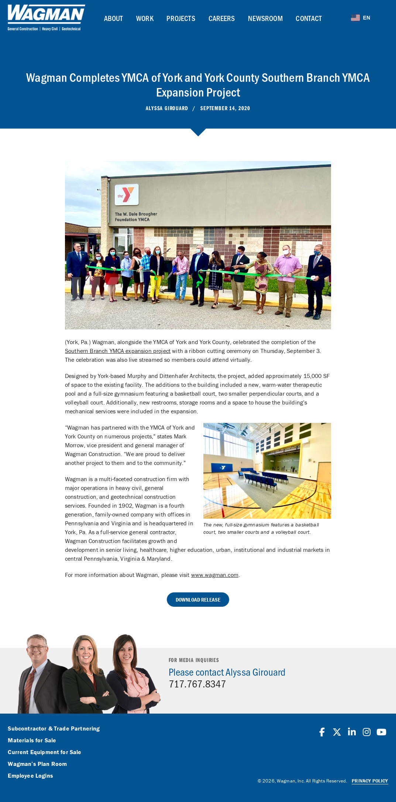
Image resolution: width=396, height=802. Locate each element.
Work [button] (145, 18)
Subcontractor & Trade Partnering (54, 728)
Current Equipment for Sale (44, 752)
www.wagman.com (214, 574)
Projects (180, 18)
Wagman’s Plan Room (37, 764)
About (113, 18)
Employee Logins (30, 776)
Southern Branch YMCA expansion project (118, 350)
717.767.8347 (197, 683)
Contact (309, 18)
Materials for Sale (32, 740)
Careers (222, 18)
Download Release (198, 599)
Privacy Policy (370, 781)
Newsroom (265, 18)
